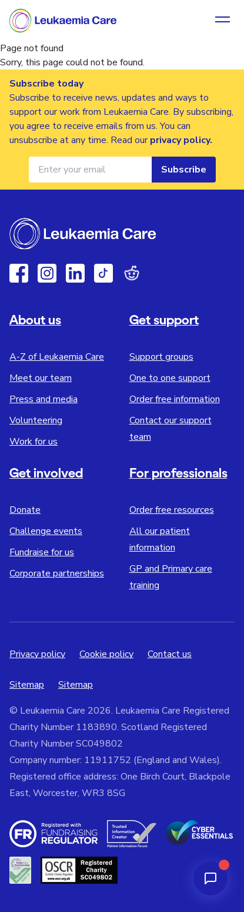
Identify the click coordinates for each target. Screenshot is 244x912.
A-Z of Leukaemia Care (56, 356)
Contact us (170, 654)
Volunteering (35, 420)
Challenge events (45, 531)
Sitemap (26, 684)
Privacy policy (37, 654)
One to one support (169, 378)
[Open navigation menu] (222, 21)
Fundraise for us (41, 552)
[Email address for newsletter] (90, 170)
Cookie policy (106, 654)
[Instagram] (47, 273)
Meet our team (40, 378)
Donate (25, 509)
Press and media (43, 399)
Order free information (174, 399)
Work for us (33, 441)
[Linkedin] (75, 273)
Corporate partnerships (56, 573)
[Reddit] (131, 273)
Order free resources (171, 509)
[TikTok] (103, 273)
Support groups (161, 356)
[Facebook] (18, 273)
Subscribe (183, 169)
